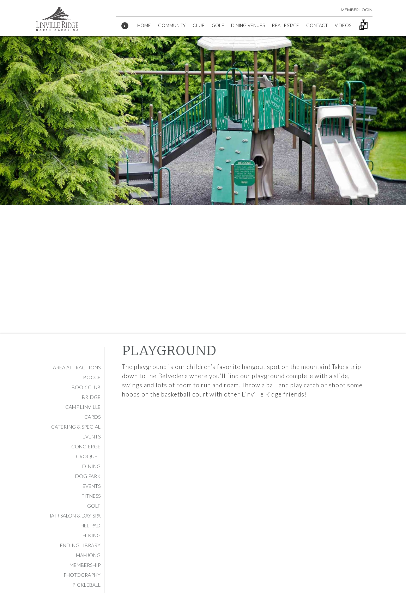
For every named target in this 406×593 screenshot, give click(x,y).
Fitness (91, 496)
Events (92, 486)
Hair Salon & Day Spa (74, 516)
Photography (82, 575)
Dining (91, 466)
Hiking (92, 535)
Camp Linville (83, 407)
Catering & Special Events (76, 432)
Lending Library (79, 545)
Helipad (90, 525)
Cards (92, 417)
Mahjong (88, 555)
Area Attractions (77, 367)
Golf (94, 506)
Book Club (86, 387)
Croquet (88, 456)
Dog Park (88, 476)
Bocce (92, 377)
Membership (85, 565)
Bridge (91, 397)
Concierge (86, 446)
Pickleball (86, 585)
